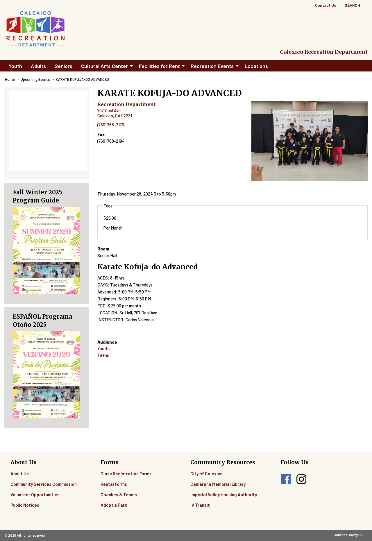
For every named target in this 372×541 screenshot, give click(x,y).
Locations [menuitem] (256, 66)
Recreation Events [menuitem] (212, 66)
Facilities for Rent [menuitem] (159, 66)
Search (352, 5)
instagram (301, 479)
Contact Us (325, 5)
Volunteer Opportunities (35, 494)
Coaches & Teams (119, 494)
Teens (103, 355)
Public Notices (24, 505)
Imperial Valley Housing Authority (223, 494)
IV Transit (200, 505)
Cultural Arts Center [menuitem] (104, 66)
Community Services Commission (43, 484)
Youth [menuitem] (15, 66)
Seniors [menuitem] (63, 66)
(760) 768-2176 (110, 124)
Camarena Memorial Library (218, 484)
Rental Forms (114, 484)
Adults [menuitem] (38, 66)
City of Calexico (206, 473)
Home (10, 79)
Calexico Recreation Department (324, 52)
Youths (103, 348)
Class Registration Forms (126, 473)
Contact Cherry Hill (348, 535)
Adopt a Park (114, 505)
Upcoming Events (35, 79)
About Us (19, 473)
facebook (285, 479)
